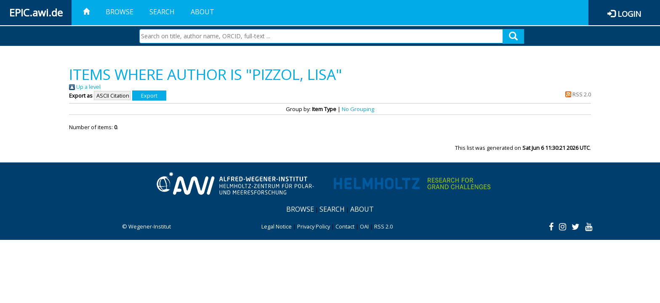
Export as (81, 95)
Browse (119, 11)
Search (162, 11)
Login (629, 13)
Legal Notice (276, 226)
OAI (364, 226)
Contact (344, 226)
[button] (149, 95)
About (202, 11)
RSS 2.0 (577, 94)
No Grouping (358, 109)
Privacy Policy (313, 226)
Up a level (85, 86)
